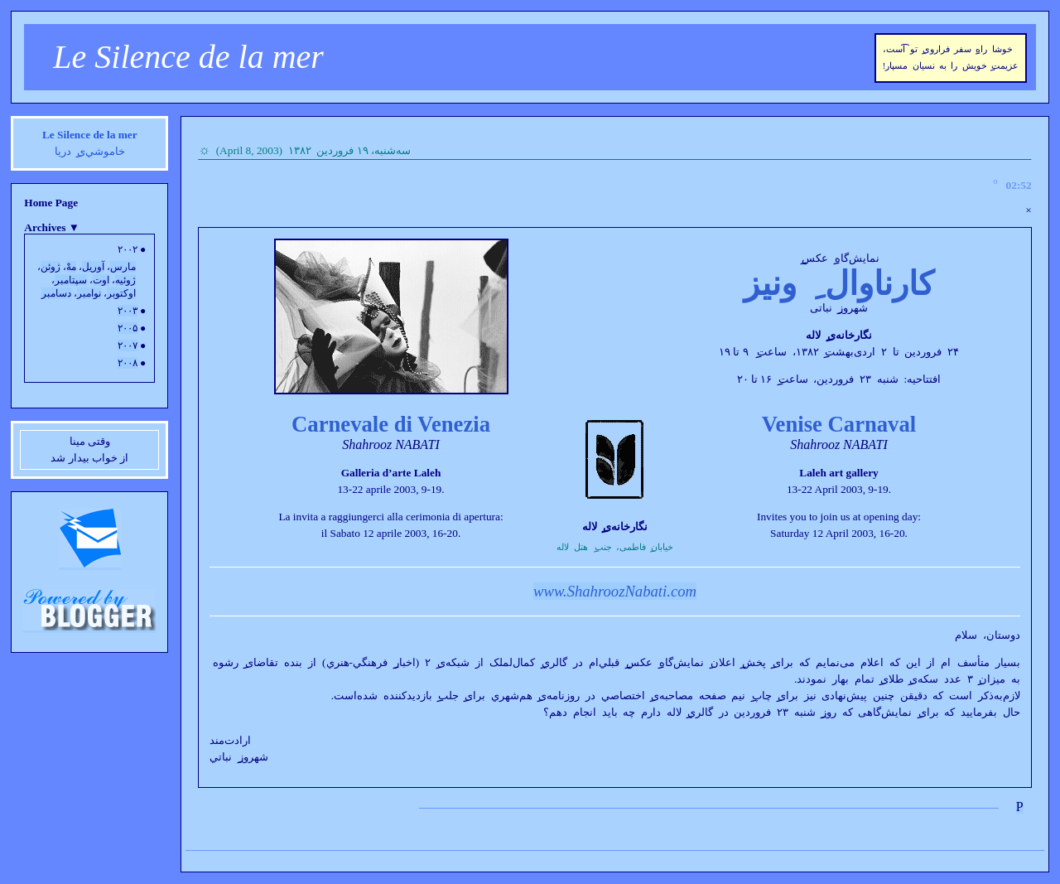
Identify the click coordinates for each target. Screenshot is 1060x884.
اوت (101, 280)
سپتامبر (71, 280)
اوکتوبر (121, 293)
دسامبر (56, 293)
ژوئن (50, 267)
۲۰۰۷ (127, 345)
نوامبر (89, 293)
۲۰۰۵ (127, 328)
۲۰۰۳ (127, 310)
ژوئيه (125, 280)
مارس (123, 267)
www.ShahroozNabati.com (614, 591)
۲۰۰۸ (127, 363)
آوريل (93, 267)
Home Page (51, 202)
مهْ (71, 267)
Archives (52, 227)
